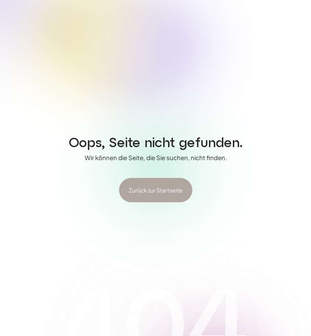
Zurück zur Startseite (156, 190)
